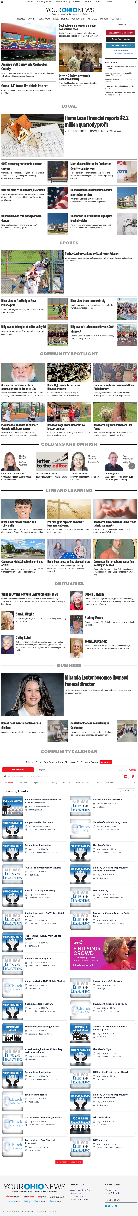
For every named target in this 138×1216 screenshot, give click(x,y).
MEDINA (65, 19)
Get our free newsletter (121, 39)
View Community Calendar (120, 45)
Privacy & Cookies (79, 1199)
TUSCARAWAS (43, 19)
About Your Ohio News (81, 1190)
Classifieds (29, 2)
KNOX (56, 19)
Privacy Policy (51, 1211)
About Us (88, 2)
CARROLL (104, 19)
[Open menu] (2, 2)
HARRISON (116, 19)
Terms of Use (77, 1196)
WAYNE (31, 19)
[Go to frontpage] (70, 10)
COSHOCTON (77, 19)
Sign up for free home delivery (120, 33)
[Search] (136, 2)
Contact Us (99, 2)
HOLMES (21, 19)
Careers (109, 2)
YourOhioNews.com (26, 1211)
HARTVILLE (92, 19)
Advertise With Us (61, 2)
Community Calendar (44, 2)
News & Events (112, 1193)
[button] (131, 466)
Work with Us (111, 1190)
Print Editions (76, 2)
